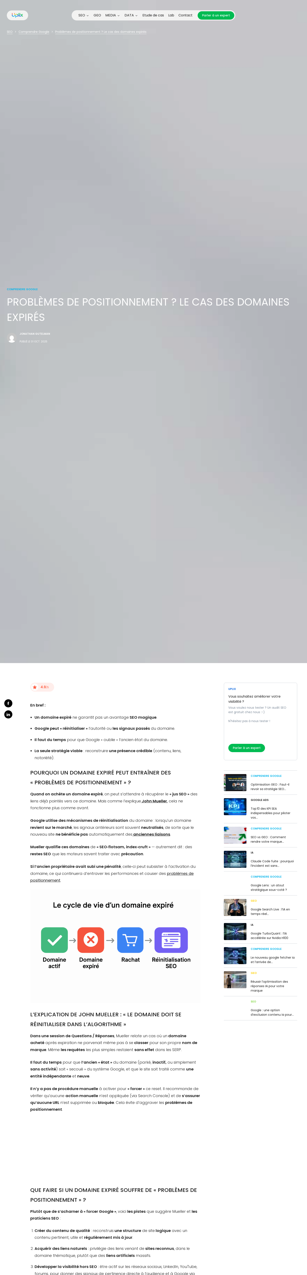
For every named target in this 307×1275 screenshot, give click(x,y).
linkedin (8, 714)
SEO (10, 32)
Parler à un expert (216, 15)
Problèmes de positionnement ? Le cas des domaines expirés (100, 32)
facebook (8, 703)
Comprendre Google (34, 32)
